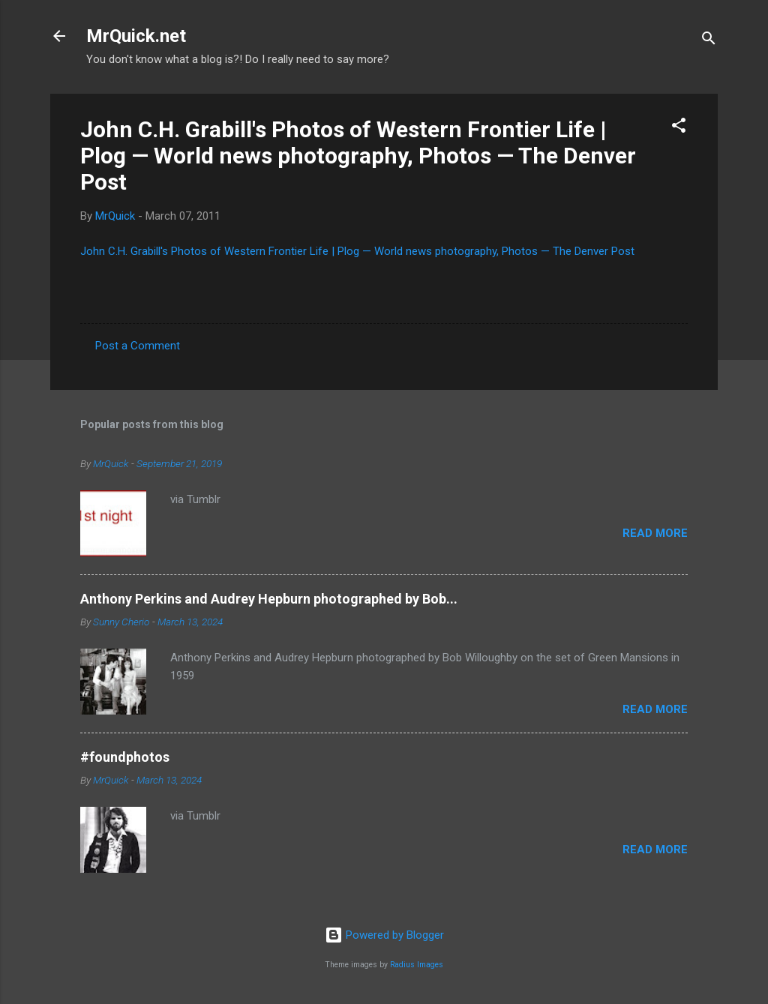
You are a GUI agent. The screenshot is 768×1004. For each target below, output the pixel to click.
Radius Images (416, 965)
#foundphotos (125, 757)
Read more (655, 533)
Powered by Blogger (384, 935)
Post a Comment (137, 345)
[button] (679, 127)
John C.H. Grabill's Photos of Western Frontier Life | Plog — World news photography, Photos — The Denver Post (358, 155)
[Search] (709, 41)
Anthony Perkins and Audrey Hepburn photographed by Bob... (269, 599)
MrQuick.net (136, 35)
